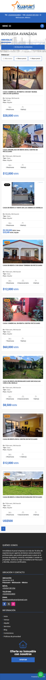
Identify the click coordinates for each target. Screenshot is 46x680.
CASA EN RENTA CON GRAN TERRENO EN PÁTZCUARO (22, 265)
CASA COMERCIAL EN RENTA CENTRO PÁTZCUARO (21, 323)
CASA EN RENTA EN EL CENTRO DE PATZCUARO (20, 439)
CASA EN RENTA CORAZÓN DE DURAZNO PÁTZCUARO (22, 497)
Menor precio (21, 58)
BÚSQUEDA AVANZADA (23, 47)
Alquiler (6, 623)
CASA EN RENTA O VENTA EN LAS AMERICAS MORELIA (23, 208)
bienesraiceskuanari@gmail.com (14, 600)
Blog (5, 630)
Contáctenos (8, 633)
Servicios (7, 626)
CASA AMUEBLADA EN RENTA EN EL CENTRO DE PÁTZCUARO (20, 150)
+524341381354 (32, 15)
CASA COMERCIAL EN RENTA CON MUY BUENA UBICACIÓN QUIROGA (20, 93)
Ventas (6, 620)
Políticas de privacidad (12, 636)
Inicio (6, 616)
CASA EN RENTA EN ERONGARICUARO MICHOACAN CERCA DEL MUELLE (21, 382)
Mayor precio (35, 58)
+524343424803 (14, 15)
